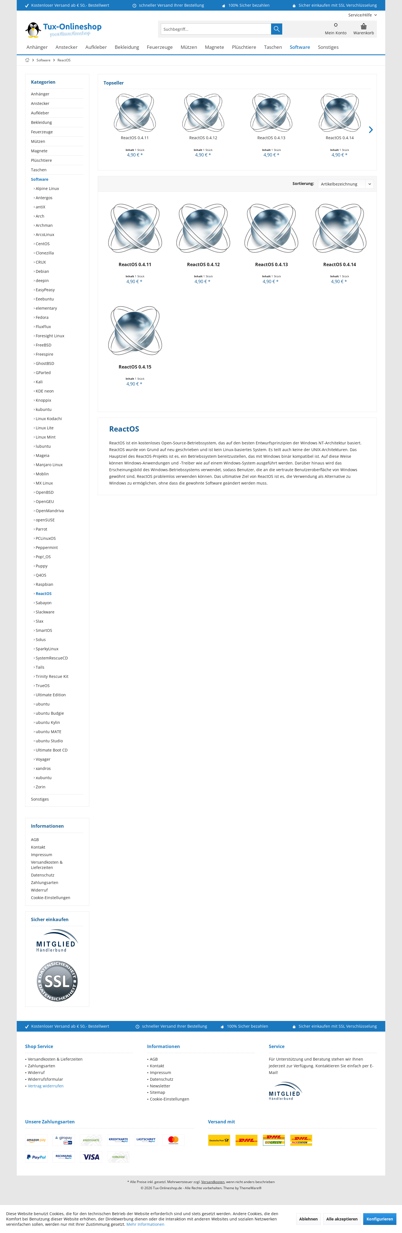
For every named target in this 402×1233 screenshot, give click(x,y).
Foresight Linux (49, 335)
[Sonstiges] (328, 47)
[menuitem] (360, 14)
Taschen (39, 169)
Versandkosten (212, 1181)
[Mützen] (189, 47)
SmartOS (43, 630)
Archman (44, 225)
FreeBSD (43, 345)
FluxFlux (43, 326)
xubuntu (43, 777)
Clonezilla (44, 253)
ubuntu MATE (48, 731)
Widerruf (39, 890)
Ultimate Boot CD (51, 750)
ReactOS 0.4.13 (271, 137)
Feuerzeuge (42, 131)
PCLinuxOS (45, 538)
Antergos (43, 197)
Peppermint (46, 547)
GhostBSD (44, 363)
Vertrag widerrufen (46, 1085)
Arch (39, 216)
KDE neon (44, 391)
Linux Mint (45, 437)
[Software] (300, 47)
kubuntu (43, 409)
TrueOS (42, 685)
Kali (39, 381)
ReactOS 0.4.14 (340, 137)
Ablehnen (308, 1219)
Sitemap (157, 1092)
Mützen (38, 141)
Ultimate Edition (50, 694)
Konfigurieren (380, 1219)
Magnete (39, 150)
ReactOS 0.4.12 (203, 137)
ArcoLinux (44, 234)
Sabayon (43, 602)
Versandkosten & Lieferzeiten (47, 864)
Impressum (41, 854)
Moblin (42, 473)
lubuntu (43, 446)
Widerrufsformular (45, 1079)
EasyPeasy (45, 289)
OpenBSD (44, 492)
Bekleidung (41, 122)
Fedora (42, 317)
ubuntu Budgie (49, 713)
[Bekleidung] (127, 47)
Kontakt (38, 847)
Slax (39, 621)
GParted (43, 372)
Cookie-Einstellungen (50, 897)
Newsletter (160, 1085)
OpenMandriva (49, 510)
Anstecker (40, 103)
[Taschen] (273, 47)
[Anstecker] (67, 47)
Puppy (41, 566)
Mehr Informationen (145, 1224)
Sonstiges (40, 799)
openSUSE (45, 519)
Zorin (40, 786)
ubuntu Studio (49, 740)
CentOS (42, 243)
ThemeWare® (251, 1188)
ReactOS (43, 593)
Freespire (44, 354)
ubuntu (42, 704)
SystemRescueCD (51, 658)
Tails (39, 667)
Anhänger (40, 94)
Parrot (41, 529)
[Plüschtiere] (244, 47)
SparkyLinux (46, 648)
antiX (40, 206)
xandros (43, 768)
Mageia (42, 455)
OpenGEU (44, 501)
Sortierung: (303, 183)
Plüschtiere (41, 160)
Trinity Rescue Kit (51, 676)
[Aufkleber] (96, 47)
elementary (46, 308)
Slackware (44, 612)
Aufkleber (40, 112)
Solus (40, 639)
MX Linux (44, 483)
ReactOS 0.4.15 (135, 367)
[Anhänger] (37, 47)
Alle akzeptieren (342, 1219)
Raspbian (44, 584)
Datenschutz (42, 875)
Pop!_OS (43, 556)
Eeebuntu (44, 299)
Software (39, 179)
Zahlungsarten (44, 882)
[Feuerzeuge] (160, 47)
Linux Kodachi (48, 418)
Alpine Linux (47, 188)
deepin (42, 280)
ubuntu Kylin (47, 722)
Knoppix (43, 400)
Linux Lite (44, 427)
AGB (35, 839)
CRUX (40, 262)
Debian (42, 271)
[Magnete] (214, 47)
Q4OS (40, 575)
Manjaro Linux (49, 464)
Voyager (43, 759)
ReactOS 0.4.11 (135, 137)
